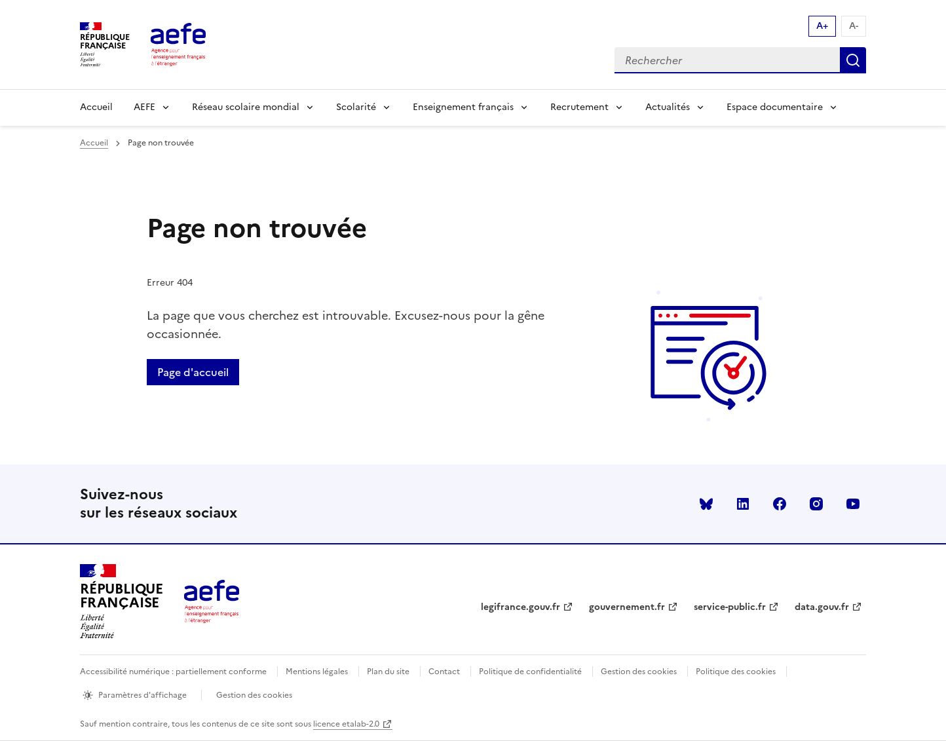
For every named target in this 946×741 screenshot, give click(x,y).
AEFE (144, 107)
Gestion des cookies (639, 671)
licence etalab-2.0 (346, 724)
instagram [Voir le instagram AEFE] (816, 504)
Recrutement (579, 107)
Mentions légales (317, 671)
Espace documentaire (775, 107)
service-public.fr (730, 607)
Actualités (667, 107)
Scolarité (356, 107)
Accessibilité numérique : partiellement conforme (173, 671)
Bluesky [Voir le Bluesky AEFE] (706, 504)
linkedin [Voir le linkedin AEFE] (743, 504)
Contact (444, 671)
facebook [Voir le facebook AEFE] (779, 504)
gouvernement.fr (627, 607)
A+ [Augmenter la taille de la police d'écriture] (822, 26)
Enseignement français (463, 107)
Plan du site (388, 671)
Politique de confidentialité (530, 671)
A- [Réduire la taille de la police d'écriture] (853, 26)
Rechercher (853, 60)
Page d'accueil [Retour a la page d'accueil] (193, 372)
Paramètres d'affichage (142, 695)
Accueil (96, 107)
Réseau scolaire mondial (245, 107)
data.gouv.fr (822, 607)
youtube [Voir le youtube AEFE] (853, 504)
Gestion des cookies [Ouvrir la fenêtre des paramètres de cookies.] (254, 695)
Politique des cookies (736, 671)
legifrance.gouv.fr (520, 607)
